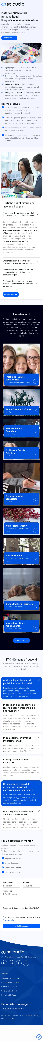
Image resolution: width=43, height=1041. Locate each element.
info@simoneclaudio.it (12, 1008)
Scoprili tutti (21, 640)
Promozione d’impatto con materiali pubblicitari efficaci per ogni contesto (19, 214)
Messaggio (21, 897)
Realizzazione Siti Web (10, 982)
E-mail (31, 884)
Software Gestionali (9, 991)
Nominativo (11, 884)
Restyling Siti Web (8, 995)
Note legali (10, 1018)
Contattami (9, 37)
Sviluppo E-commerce (10, 978)
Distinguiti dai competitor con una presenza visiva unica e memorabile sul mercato (18, 283)
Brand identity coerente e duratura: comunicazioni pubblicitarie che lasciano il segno (18, 272)
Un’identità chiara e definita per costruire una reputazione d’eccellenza (19, 261)
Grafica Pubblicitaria (9, 986)
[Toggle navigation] (39, 4)
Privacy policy (8, 920)
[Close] (39, 680)
